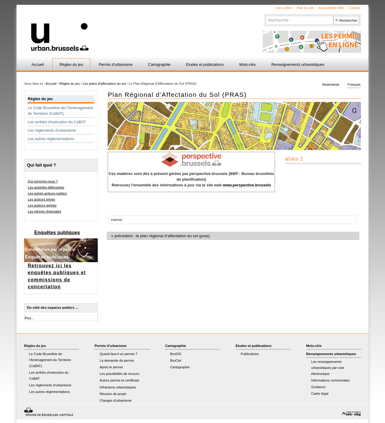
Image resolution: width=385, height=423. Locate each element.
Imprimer (116, 219)
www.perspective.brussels (247, 185)
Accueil (38, 64)
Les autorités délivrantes (46, 187)
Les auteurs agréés (42, 205)
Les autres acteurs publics (47, 193)
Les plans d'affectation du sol (104, 83)
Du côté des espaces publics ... (52, 307)
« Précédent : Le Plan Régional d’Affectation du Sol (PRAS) (160, 236)
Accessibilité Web (331, 8)
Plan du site (305, 8)
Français (354, 85)
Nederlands (330, 85)
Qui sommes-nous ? (43, 181)
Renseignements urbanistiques (297, 64)
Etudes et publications (204, 64)
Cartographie (159, 64)
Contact (354, 8)
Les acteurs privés (41, 199)
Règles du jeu (71, 64)
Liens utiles (284, 8)
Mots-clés (247, 64)
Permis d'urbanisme (116, 64)
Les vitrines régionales (44, 211)
